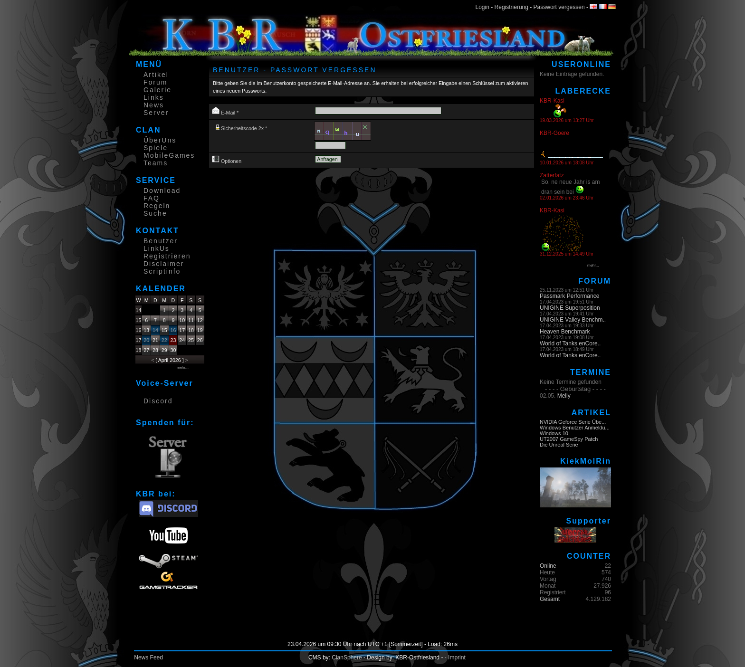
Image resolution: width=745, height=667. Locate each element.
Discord (157, 401)
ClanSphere (347, 657)
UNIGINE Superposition (570, 308)
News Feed (148, 657)
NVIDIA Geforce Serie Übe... (573, 422)
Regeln (156, 206)
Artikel (156, 74)
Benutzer (160, 241)
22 (164, 340)
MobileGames (169, 155)
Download (162, 190)
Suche (155, 213)
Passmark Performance (569, 296)
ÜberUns (159, 140)
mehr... (593, 265)
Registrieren (167, 256)
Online (548, 565)
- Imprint (455, 657)
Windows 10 (554, 433)
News (153, 105)
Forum (155, 82)
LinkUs (156, 248)
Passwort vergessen (559, 7)
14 (155, 330)
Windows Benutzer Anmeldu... (575, 427)
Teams (155, 163)
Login (482, 7)
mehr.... (183, 367)
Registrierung (511, 7)
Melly (564, 395)
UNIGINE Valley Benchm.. (573, 319)
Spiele (155, 148)
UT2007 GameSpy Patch (569, 439)
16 (173, 330)
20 (146, 340)
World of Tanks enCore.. (570, 343)
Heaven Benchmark (565, 331)
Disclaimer (163, 263)
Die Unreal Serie (559, 445)
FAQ (151, 198)
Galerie (157, 90)
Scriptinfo (162, 271)
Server (156, 112)
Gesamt (550, 599)
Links (153, 97)
